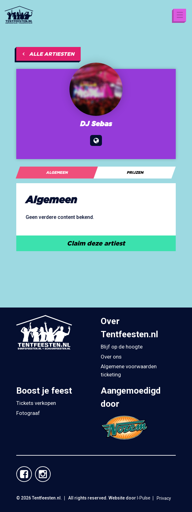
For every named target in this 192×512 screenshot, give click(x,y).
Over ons (111, 357)
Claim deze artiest (96, 243)
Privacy (164, 498)
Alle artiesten (48, 54)
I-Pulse (143, 497)
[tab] (57, 172)
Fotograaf (28, 413)
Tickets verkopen (36, 403)
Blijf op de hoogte (122, 347)
